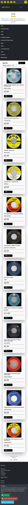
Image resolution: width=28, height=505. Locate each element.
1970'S (2, 31)
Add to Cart (8, 96)
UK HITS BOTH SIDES (5, 49)
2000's (2, 43)
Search (22, 62)
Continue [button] (5, 495)
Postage (2, 480)
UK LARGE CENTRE (4, 28)
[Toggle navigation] (21, 7)
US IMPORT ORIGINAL (5, 37)
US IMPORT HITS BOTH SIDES (7, 40)
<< (11, 459)
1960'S (2, 26)
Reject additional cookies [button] (9, 498)
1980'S (2, 34)
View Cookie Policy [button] (7, 502)
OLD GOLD (3, 54)
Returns (2, 482)
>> (16, 459)
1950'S (2, 51)
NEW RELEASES (4, 57)
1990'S (2, 46)
